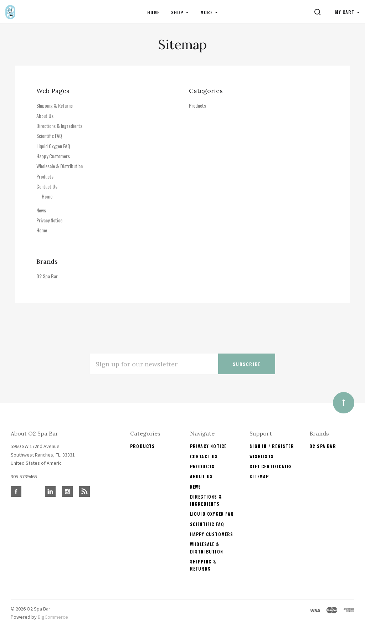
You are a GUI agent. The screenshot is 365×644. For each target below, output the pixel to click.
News (41, 210)
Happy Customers (53, 156)
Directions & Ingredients (59, 125)
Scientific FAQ (49, 135)
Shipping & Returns (54, 105)
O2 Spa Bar (47, 276)
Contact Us (46, 186)
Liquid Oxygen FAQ (53, 146)
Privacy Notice (49, 220)
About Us (44, 115)
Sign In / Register (272, 446)
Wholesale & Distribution (59, 166)
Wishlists (262, 456)
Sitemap (259, 476)
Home (47, 196)
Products (44, 176)
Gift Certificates (271, 466)
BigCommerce (53, 617)
